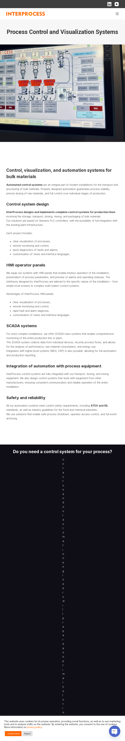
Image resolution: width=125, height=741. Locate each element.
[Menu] (117, 13)
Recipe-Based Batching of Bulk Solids (27, 645)
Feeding (10, 672)
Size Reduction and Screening (22, 701)
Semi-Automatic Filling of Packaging (25, 637)
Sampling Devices (16, 641)
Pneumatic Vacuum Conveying (23, 689)
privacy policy (34, 727)
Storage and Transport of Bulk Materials (27, 696)
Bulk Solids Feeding (17, 633)
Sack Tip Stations (15, 680)
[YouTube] (117, 4)
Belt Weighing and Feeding (20, 629)
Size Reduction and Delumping (23, 649)
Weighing (11, 668)
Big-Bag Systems (15, 684)
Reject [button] (27, 733)
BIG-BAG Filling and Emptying (22, 621)
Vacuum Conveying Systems (22, 625)
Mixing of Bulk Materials (19, 705)
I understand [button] (13, 733)
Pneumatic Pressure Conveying (23, 693)
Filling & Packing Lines (18, 676)
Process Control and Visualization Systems (29, 709)
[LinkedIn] (109, 4)
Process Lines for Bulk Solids (22, 617)
